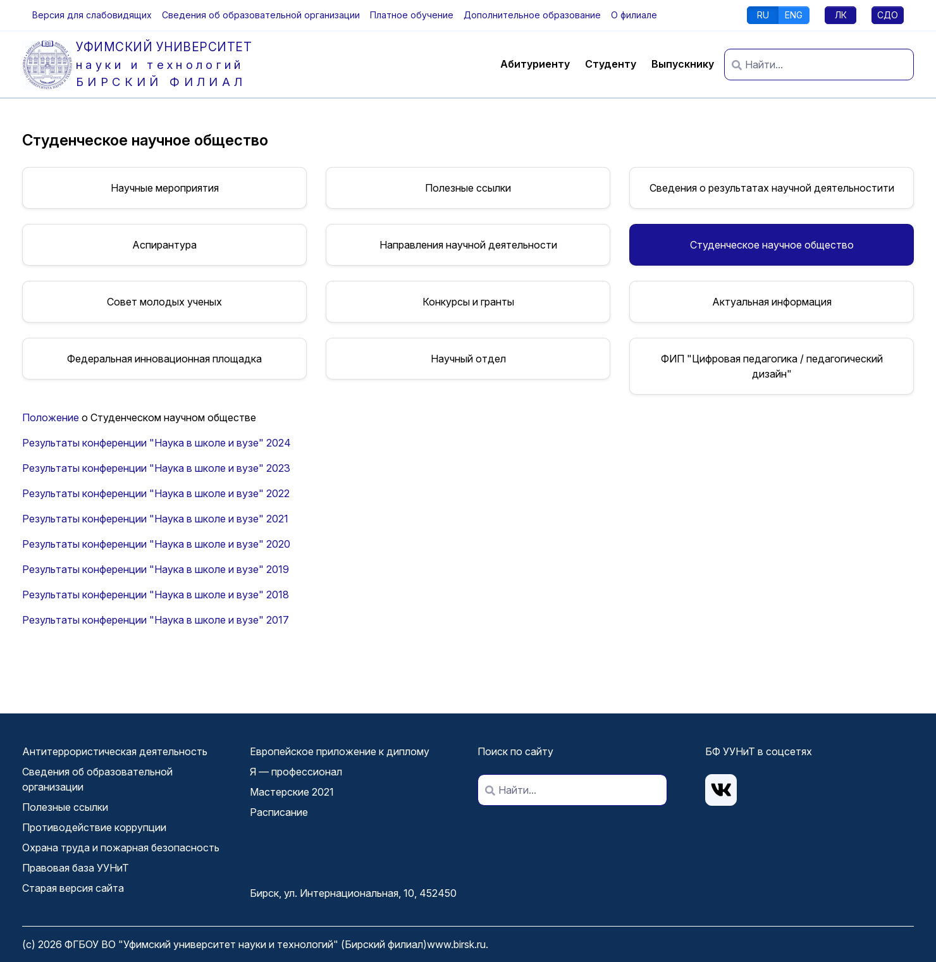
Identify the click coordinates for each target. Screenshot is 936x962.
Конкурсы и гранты (468, 301)
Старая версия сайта (73, 888)
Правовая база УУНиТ (75, 867)
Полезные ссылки (468, 188)
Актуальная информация (772, 301)
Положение (50, 417)
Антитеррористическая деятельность (114, 751)
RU (763, 14)
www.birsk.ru (456, 944)
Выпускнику (682, 64)
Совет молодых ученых (164, 301)
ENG (794, 14)
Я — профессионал (296, 771)
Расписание (279, 812)
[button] (92, 14)
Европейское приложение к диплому (339, 751)
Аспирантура (164, 244)
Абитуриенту (535, 64)
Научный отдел (468, 358)
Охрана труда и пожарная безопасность (120, 847)
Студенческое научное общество (772, 244)
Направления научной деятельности (468, 244)
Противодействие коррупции (94, 827)
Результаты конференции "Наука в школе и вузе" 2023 (156, 468)
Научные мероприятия (165, 188)
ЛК (841, 14)
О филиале (634, 14)
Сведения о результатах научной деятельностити (772, 188)
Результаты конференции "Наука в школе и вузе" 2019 (155, 569)
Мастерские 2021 (292, 792)
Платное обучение (411, 14)
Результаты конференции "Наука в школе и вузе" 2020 (156, 544)
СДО (887, 14)
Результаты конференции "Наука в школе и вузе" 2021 (155, 518)
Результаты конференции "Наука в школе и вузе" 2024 (156, 442)
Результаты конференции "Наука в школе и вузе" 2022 (156, 493)
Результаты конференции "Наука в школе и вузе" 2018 (155, 594)
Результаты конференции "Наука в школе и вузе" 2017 (155, 620)
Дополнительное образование (532, 14)
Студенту (610, 64)
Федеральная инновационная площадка (164, 358)
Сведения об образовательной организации (261, 14)
